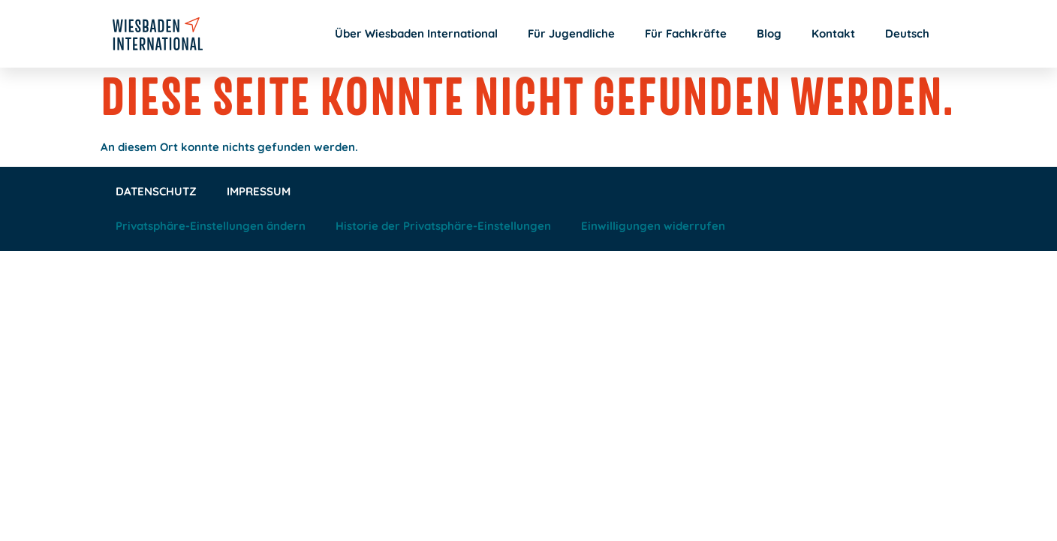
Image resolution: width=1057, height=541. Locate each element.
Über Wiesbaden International (416, 33)
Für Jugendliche (571, 33)
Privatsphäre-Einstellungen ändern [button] (211, 226)
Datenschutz (156, 191)
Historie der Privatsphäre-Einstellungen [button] (443, 226)
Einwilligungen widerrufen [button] (653, 226)
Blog (769, 33)
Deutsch (907, 33)
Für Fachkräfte (686, 33)
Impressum (259, 191)
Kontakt (833, 33)
